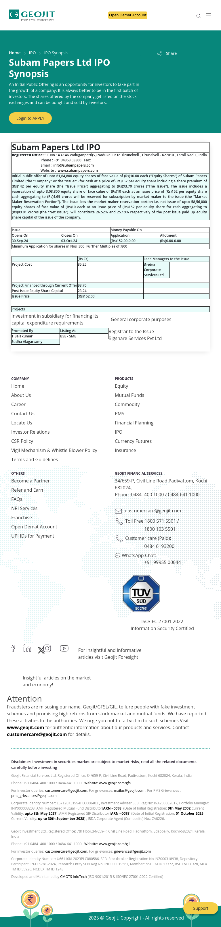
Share (166, 53)
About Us (21, 395)
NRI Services (24, 508)
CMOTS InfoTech (73, 876)
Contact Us (23, 413)
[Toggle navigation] (207, 15)
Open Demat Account (127, 15)
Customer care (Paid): (148, 538)
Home (15, 52)
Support (200, 908)
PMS (119, 413)
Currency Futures (133, 441)
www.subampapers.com (78, 170)
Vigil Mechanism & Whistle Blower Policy (54, 450)
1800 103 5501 (160, 529)
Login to (30, 118)
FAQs (16, 499)
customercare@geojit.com (153, 510)
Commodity (127, 404)
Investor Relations (30, 432)
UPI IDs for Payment (32, 536)
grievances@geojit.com (132, 851)
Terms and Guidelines (34, 459)
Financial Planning (134, 423)
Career (18, 404)
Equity (121, 386)
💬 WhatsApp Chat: (135, 555)
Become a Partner (30, 481)
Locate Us (21, 423)
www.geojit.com (25, 727)
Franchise (21, 517)
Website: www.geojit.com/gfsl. (108, 783)
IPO (32, 52)
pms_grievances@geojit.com (34, 795)
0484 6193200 (159, 546)
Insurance (125, 450)
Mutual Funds (129, 395)
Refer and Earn (27, 490)
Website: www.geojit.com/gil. (107, 843)
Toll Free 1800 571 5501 (150, 521)
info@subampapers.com (73, 165)
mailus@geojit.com (129, 790)
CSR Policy (22, 441)
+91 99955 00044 (162, 562)
